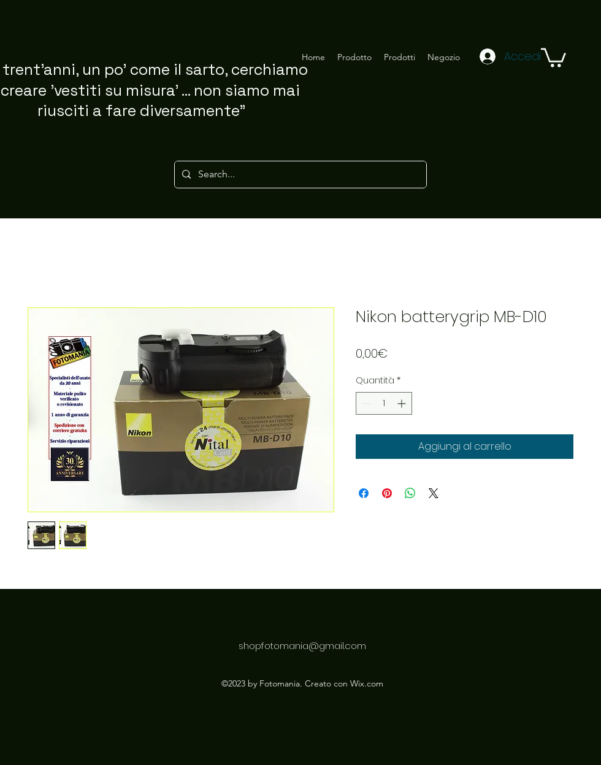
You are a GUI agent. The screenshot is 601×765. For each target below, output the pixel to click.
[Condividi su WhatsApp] (410, 493)
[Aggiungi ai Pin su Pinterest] (387, 493)
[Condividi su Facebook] (363, 493)
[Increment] (402, 403)
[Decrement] (365, 403)
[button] (553, 56)
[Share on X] (433, 493)
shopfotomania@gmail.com (302, 645)
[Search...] (299, 174)
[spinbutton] (384, 403)
